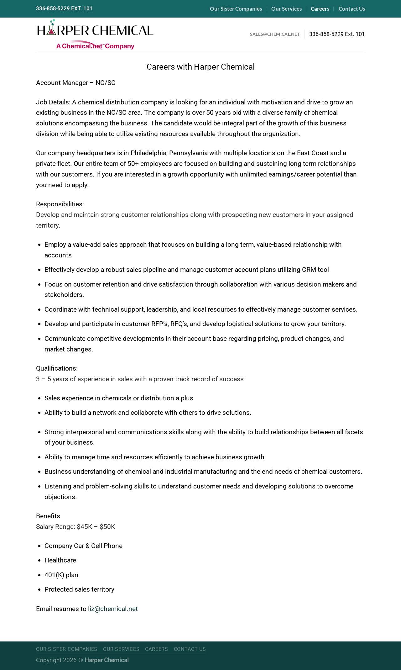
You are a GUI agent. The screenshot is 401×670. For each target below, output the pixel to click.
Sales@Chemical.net (275, 34)
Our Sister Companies (236, 8)
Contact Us (352, 8)
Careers (320, 8)
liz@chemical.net (113, 609)
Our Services (286, 8)
